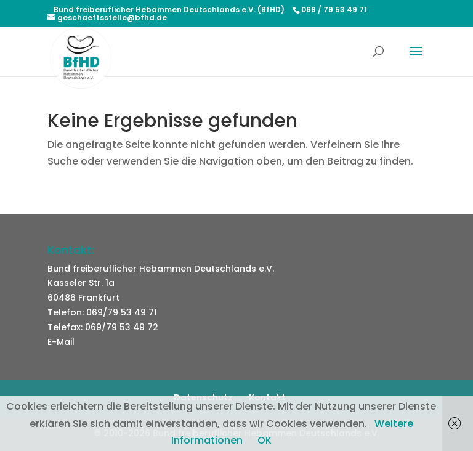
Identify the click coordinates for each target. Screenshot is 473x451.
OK (264, 440)
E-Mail (61, 342)
